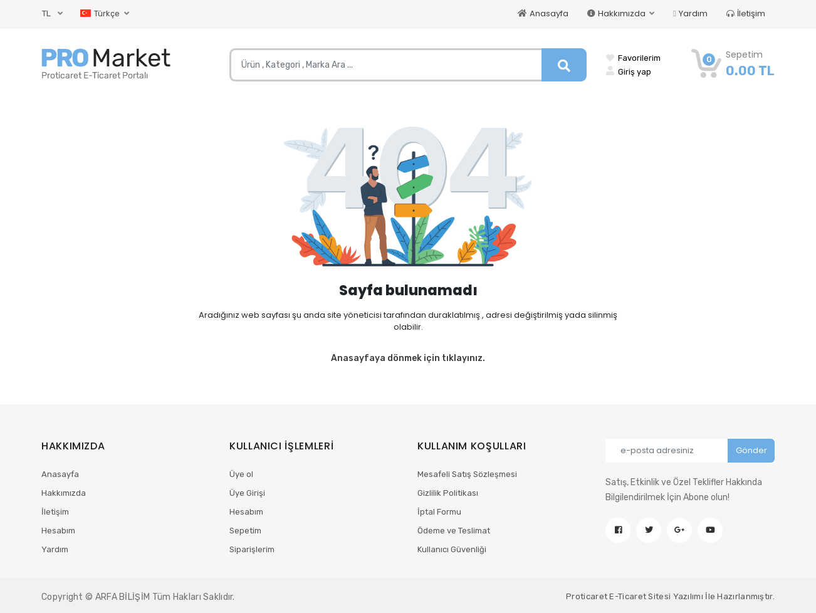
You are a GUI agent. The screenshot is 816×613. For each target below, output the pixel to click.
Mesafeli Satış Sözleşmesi (467, 474)
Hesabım (58, 530)
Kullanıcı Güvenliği (451, 549)
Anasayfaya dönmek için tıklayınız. (408, 358)
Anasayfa (543, 13)
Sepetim (245, 530)
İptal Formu (439, 511)
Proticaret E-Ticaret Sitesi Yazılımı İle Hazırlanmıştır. (670, 596)
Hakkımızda (63, 493)
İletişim (745, 13)
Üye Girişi (247, 493)
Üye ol (241, 474)
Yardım (690, 13)
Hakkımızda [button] (617, 13)
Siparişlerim (252, 549)
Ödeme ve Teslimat (453, 530)
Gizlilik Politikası (447, 493)
